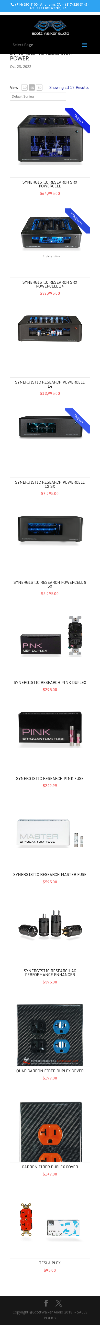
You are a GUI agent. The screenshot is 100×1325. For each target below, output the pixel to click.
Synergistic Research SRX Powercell (50, 184)
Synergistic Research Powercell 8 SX (50, 584)
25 (32, 87)
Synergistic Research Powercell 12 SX (50, 484)
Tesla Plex (50, 1263)
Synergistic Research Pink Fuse (50, 778)
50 (39, 87)
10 (24, 87)
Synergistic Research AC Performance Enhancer (50, 973)
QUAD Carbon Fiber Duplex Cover (50, 1071)
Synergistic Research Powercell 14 (50, 384)
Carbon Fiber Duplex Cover (50, 1167)
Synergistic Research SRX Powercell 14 (50, 284)
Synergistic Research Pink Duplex (50, 682)
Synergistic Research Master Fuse (49, 874)
